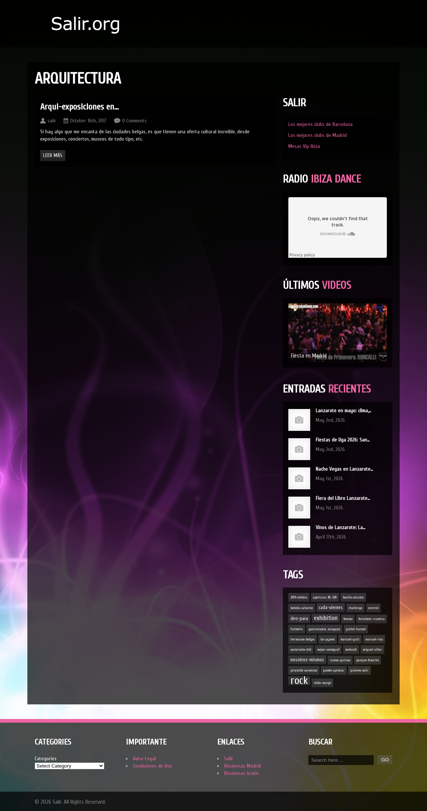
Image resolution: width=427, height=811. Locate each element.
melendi (351, 649)
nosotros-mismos (307, 659)
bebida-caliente (302, 608)
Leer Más (52, 155)
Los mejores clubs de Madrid (317, 135)
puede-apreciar (334, 670)
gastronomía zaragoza (324, 629)
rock (299, 680)
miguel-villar (372, 649)
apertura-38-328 (325, 597)
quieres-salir (359, 670)
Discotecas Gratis (241, 773)
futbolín (297, 629)
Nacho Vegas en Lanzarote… (344, 469)
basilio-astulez (353, 597)
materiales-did (301, 649)
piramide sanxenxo (304, 670)
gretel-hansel (356, 629)
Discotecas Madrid (242, 766)
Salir (228, 758)
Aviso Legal (144, 758)
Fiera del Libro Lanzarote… (343, 498)
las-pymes (327, 639)
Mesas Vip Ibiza (304, 146)
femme (348, 619)
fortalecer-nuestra (371, 619)
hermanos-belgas (303, 639)
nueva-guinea (340, 660)
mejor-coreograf (328, 649)
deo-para (299, 618)
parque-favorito (367, 660)
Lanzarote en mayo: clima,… (343, 411)
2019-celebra (299, 597)
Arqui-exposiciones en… (79, 107)
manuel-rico (374, 639)
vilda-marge (322, 683)
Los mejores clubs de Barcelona (320, 124)
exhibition (326, 618)
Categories (46, 758)
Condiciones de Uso (152, 766)
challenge (355, 608)
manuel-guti (350, 639)
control (373, 608)
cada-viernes (331, 607)
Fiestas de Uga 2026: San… (343, 440)
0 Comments (134, 121)
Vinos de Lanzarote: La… (340, 527)
